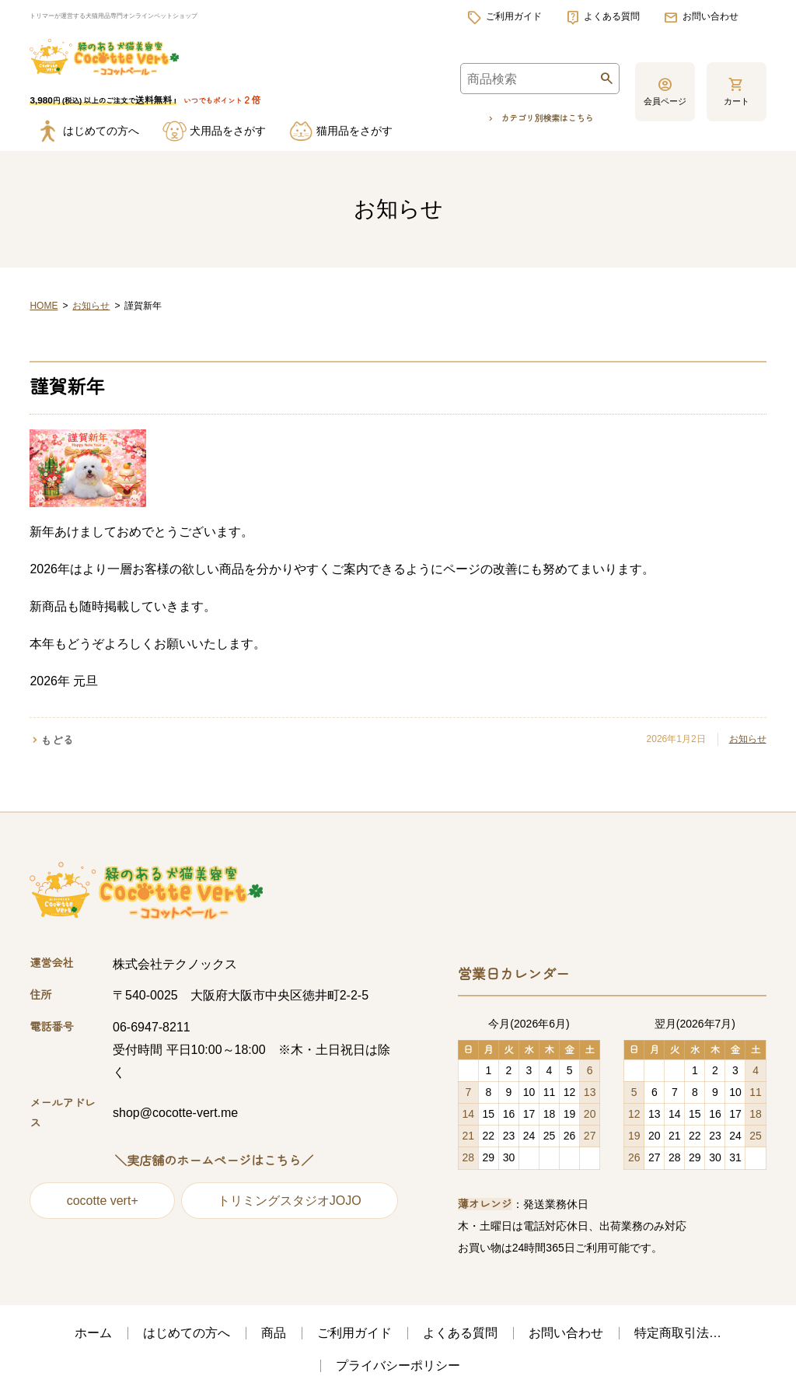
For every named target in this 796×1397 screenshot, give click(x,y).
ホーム (93, 1335)
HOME (44, 308)
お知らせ (91, 308)
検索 (606, 84)
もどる (56, 743)
